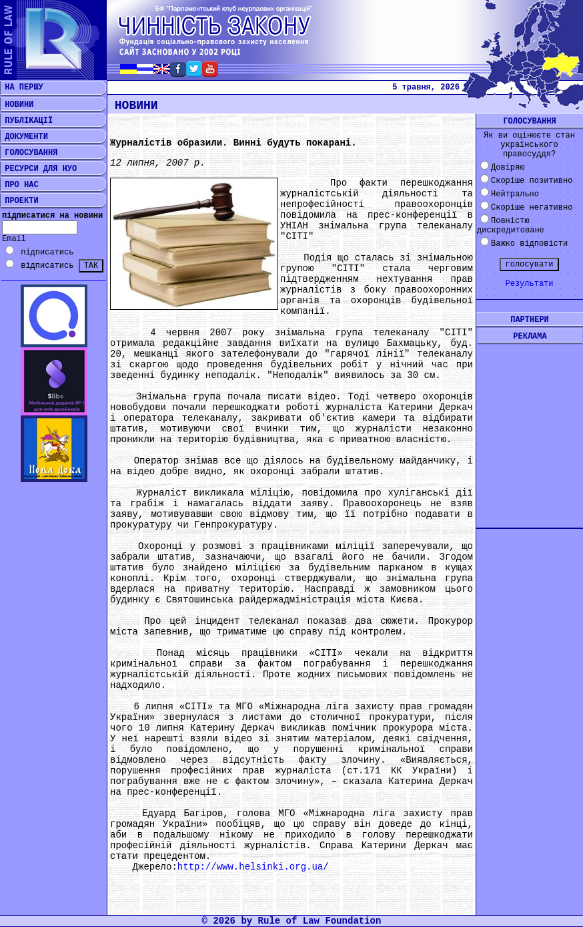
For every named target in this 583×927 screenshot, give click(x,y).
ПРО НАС (19, 185)
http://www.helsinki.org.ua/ (253, 867)
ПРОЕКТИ (19, 201)
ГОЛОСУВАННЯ (28, 153)
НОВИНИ (16, 105)
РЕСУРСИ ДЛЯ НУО (38, 169)
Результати (529, 284)
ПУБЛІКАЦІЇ (26, 121)
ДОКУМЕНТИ (24, 137)
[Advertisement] (530, 425)
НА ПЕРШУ (21, 87)
